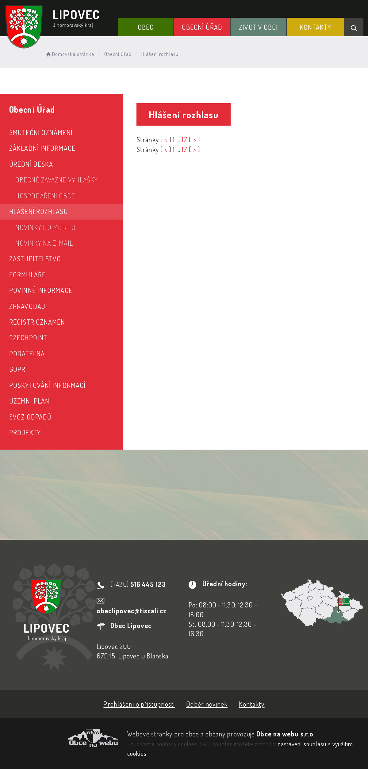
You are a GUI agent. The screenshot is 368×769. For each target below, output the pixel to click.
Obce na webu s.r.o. (285, 733)
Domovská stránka (69, 54)
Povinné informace (40, 290)
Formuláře (27, 274)
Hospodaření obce (45, 195)
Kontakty (315, 27)
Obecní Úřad (202, 27)
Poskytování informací (47, 385)
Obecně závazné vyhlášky (56, 179)
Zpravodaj (27, 306)
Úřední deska (31, 164)
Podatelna (27, 353)
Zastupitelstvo (35, 258)
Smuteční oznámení (41, 132)
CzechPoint (28, 337)
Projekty (25, 432)
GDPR (17, 369)
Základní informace (42, 148)
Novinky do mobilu (45, 227)
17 (184, 139)
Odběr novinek (207, 704)
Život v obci (258, 27)
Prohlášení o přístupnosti (139, 704)
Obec (146, 27)
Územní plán (29, 400)
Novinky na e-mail (44, 243)
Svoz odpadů (30, 416)
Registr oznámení (38, 322)
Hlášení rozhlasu (38, 211)
